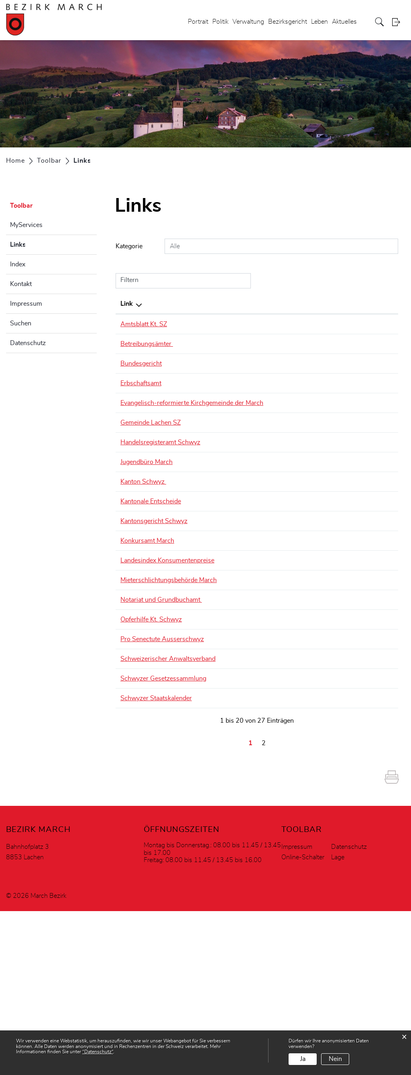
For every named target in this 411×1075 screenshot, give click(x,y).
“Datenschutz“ (97, 1051)
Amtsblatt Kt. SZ (147, 324)
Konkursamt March (151, 579)
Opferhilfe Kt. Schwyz (155, 696)
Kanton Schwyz (147, 510)
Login (398, 21)
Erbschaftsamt (144, 383)
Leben (319, 21)
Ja (302, 1059)
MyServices (26, 225)
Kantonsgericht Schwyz (157, 559)
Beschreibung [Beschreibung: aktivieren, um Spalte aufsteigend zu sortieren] (227, 303)
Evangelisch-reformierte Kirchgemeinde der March (156, 408)
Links (38, 243)
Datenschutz (28, 343)
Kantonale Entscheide (154, 530)
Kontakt (21, 284)
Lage (337, 1021)
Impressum (26, 303)
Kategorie (129, 246)
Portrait (198, 21)
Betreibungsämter (150, 344)
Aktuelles (344, 21)
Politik (220, 21)
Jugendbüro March (150, 491)
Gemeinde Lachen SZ (154, 442)
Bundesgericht (145, 363)
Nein (335, 1059)
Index (17, 264)
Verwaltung (248, 21)
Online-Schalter (302, 1021)
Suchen (20, 323)
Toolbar (21, 205)
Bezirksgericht (287, 21)
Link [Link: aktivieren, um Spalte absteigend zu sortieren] (126, 303)
